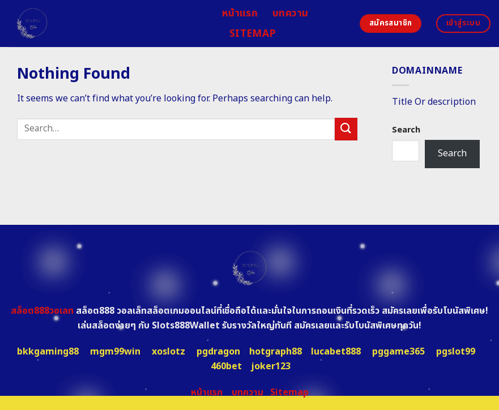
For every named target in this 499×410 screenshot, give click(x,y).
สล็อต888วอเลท (42, 311)
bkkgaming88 (48, 351)
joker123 (271, 366)
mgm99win (115, 351)
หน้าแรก (240, 13)
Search (406, 130)
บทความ (290, 13)
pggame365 (398, 351)
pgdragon (218, 351)
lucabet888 (336, 351)
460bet (226, 366)
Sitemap (252, 33)
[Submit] (346, 129)
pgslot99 (455, 351)
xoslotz (168, 351)
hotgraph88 (275, 351)
